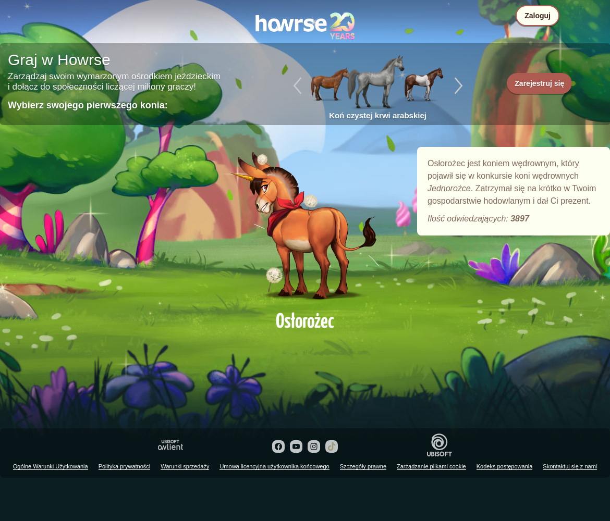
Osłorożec (305, 225)
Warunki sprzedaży (185, 466)
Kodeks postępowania (505, 466)
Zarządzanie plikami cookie (431, 466)
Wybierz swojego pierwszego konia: (88, 105)
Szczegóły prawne (363, 466)
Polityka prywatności (125, 466)
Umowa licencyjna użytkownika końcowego (274, 466)
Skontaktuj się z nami (570, 466)
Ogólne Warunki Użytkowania (50, 466)
